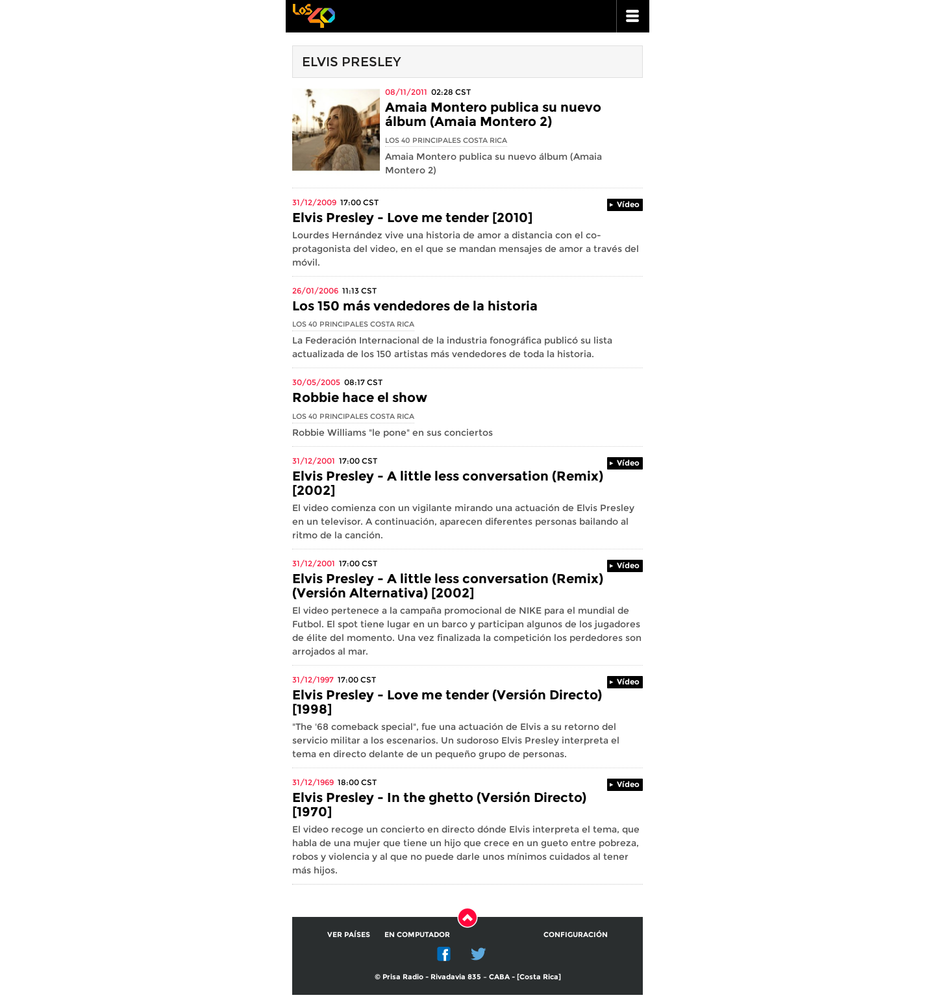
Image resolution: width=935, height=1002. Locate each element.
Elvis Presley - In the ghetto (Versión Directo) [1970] (439, 804)
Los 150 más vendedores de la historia (415, 306)
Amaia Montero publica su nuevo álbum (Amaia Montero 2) (493, 114)
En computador (417, 934)
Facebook (444, 954)
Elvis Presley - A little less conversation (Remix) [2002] (447, 483)
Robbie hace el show (359, 397)
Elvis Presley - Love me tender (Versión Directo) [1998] (447, 702)
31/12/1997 (313, 679)
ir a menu (633, 16)
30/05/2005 (316, 382)
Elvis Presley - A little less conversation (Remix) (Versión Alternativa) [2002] (447, 585)
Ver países (348, 934)
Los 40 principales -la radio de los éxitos (313, 14)
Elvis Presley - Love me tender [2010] (412, 217)
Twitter (478, 954)
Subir (467, 917)
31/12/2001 (313, 461)
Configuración (575, 934)
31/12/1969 (313, 782)
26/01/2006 (315, 290)
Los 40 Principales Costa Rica (446, 140)
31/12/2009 (314, 202)
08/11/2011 (406, 92)
